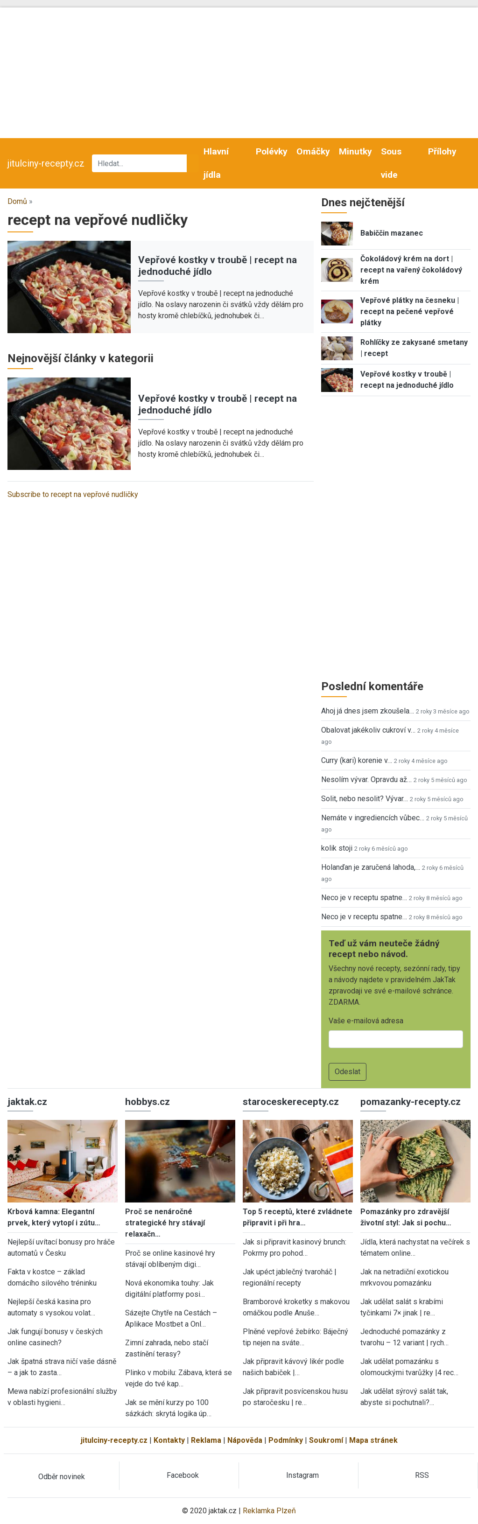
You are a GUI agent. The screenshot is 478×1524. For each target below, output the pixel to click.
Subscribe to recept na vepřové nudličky (72, 494)
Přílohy (442, 151)
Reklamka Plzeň (269, 1510)
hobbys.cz (147, 1101)
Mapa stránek (373, 1440)
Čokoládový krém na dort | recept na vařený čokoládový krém (411, 270)
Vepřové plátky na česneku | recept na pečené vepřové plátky (409, 311)
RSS (422, 1475)
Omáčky (313, 151)
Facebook (183, 1475)
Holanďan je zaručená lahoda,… (370, 867)
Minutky (355, 151)
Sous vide (391, 163)
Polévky (272, 151)
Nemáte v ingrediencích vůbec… (372, 817)
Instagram (302, 1475)
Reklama (206, 1440)
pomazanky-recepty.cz (410, 1101)
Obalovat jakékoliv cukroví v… (368, 730)
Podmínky (285, 1440)
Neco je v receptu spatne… (364, 897)
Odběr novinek (61, 1476)
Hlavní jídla (216, 163)
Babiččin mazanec (391, 233)
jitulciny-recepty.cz (45, 163)
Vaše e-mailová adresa (366, 1020)
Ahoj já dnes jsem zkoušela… (367, 710)
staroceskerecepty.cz (291, 1101)
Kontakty (169, 1440)
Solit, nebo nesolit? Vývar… (364, 798)
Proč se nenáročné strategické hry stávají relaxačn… (165, 1222)
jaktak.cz (27, 1101)
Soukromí (326, 1440)
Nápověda (244, 1440)
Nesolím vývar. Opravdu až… (366, 779)
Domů (17, 201)
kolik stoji (336, 848)
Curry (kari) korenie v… (356, 760)
